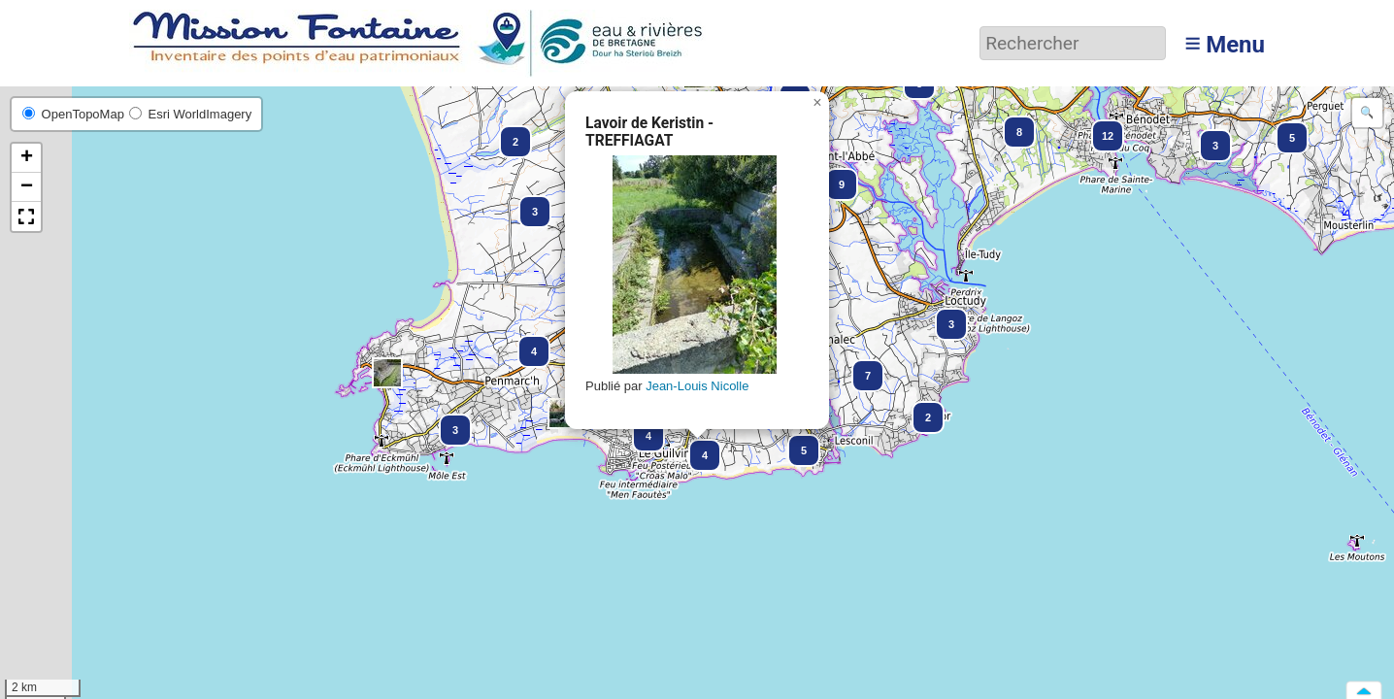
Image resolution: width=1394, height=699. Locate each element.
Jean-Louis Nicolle (697, 386)
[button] (1283, 129)
